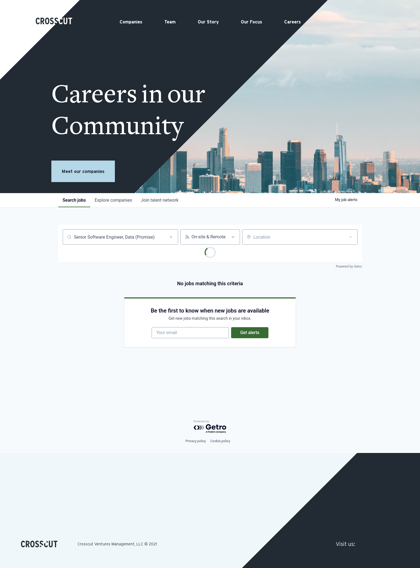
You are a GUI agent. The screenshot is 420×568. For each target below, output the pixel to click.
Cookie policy (220, 441)
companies (113, 200)
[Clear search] (171, 237)
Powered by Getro (349, 266)
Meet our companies (83, 171)
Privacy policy (195, 441)
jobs (74, 200)
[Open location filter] (350, 237)
